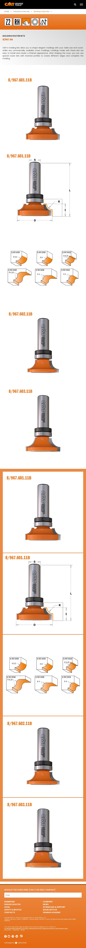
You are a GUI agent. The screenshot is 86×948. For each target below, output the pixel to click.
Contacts (9, 912)
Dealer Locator (12, 904)
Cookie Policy (16, 930)
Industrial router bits (21, 11)
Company (47, 901)
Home (6, 11)
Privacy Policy (7, 930)
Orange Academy (51, 912)
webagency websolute (15, 942)
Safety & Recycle (12, 909)
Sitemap (23, 930)
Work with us (50, 909)
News (45, 904)
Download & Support (54, 907)
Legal (7, 907)
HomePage (9, 901)
